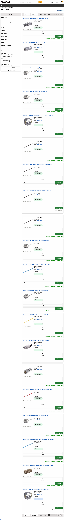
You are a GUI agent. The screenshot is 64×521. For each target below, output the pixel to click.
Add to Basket (59, 36)
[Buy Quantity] (39, 36)
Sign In (52, 2)
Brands (5, 7)
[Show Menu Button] (1, 5)
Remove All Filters (16, 25)
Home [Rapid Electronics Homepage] (2, 7)
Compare (36, 25)
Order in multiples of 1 (59, 184)
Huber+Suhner (39, 23)
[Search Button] (40, 2)
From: (3, 65)
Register (57, 2)
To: (12, 65)
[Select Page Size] (34, 14)
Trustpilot (2, 519)
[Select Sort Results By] (27, 14)
